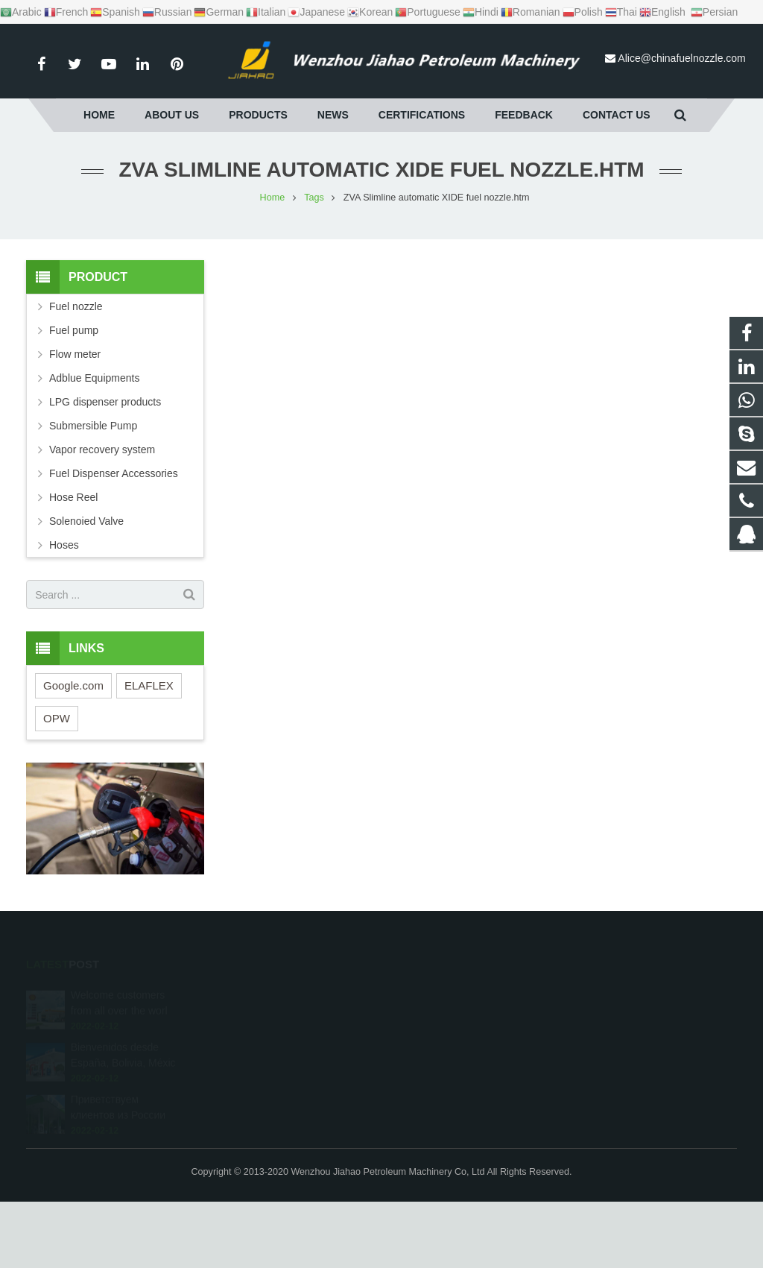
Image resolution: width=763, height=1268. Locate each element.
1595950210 (436, 995)
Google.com (73, 685)
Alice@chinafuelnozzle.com (681, 58)
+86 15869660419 (446, 1017)
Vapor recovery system (102, 449)
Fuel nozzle (76, 306)
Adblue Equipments (94, 378)
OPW (56, 718)
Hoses (64, 545)
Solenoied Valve (86, 521)
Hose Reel (73, 497)
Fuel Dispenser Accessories (113, 473)
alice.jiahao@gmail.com (457, 1081)
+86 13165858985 (446, 1038)
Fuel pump (73, 330)
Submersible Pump (93, 426)
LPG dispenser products (105, 402)
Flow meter (75, 354)
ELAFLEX (149, 685)
